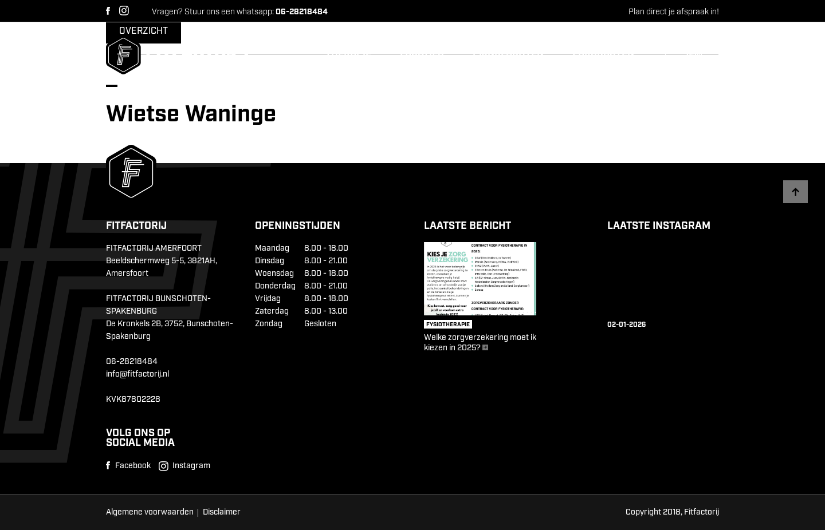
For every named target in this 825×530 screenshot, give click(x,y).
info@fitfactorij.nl (137, 374)
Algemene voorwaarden (150, 512)
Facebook (108, 11)
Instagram (124, 10)
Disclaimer (222, 512)
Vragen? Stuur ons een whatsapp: (240, 12)
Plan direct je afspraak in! (673, 12)
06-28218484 (132, 362)
